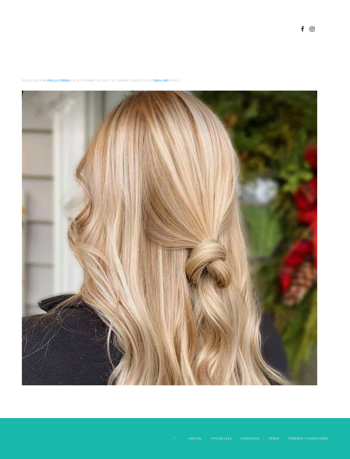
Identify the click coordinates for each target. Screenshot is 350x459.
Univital (195, 438)
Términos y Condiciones (308, 438)
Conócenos (249, 438)
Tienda (273, 438)
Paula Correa (58, 80)
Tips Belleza (221, 438)
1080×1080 (160, 80)
